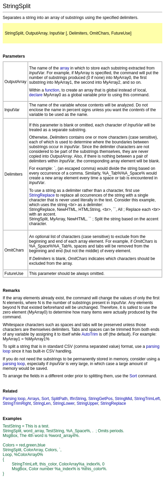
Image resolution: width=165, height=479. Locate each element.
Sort (133, 376)
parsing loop (14, 363)
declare (35, 95)
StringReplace (42, 195)
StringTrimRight (17, 403)
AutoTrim (89, 334)
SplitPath (59, 398)
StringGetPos (100, 398)
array (64, 68)
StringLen (42, 403)
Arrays (33, 398)
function (52, 90)
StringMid (123, 398)
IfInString (78, 398)
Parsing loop (14, 398)
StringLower (63, 403)
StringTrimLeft (147, 398)
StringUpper (87, 403)
